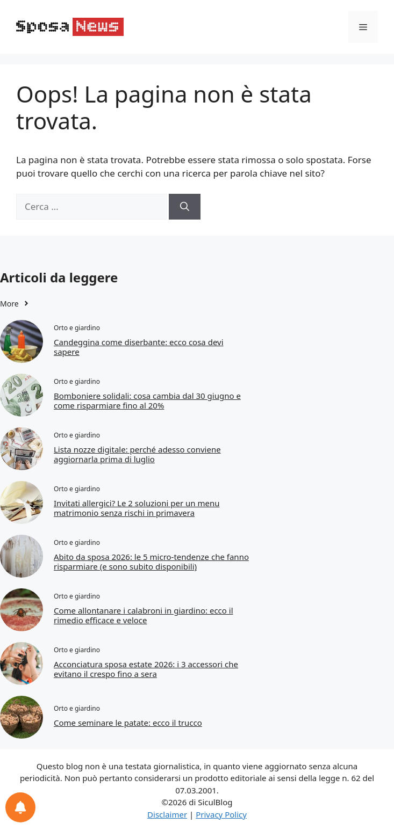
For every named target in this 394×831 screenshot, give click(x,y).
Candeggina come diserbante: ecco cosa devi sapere (139, 347)
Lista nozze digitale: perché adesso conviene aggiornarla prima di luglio (137, 454)
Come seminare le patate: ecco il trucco (128, 722)
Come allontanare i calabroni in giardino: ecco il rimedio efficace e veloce (143, 615)
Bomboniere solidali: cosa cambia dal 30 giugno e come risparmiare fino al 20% (147, 400)
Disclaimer (167, 814)
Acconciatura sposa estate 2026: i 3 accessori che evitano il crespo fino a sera (146, 669)
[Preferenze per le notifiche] (20, 807)
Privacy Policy (221, 814)
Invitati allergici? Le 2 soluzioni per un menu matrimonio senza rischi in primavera (136, 508)
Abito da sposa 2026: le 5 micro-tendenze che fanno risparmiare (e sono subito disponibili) (151, 561)
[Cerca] (184, 207)
